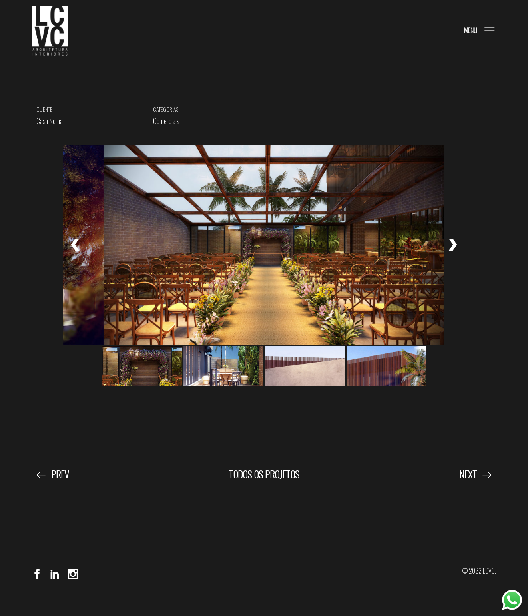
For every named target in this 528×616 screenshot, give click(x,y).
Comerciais (166, 121)
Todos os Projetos (264, 474)
